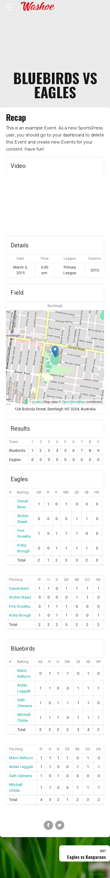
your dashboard (68, 135)
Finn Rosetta (19, 606)
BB (77, 580)
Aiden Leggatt (21, 766)
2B (77, 492)
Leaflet (37, 402)
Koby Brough (20, 615)
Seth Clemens (20, 776)
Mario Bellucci (21, 758)
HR (96, 492)
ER (66, 580)
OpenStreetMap (73, 402)
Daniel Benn (19, 588)
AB (38, 492)
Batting (22, 492)
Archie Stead (20, 597)
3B (86, 492)
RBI (66, 492)
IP (39, 580)
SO (87, 580)
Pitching (16, 580)
